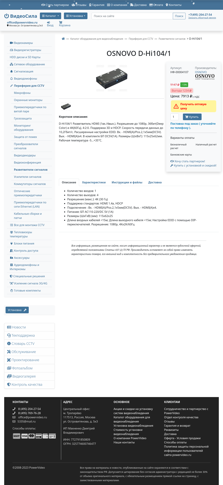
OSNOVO (201, 72)
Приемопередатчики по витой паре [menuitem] (30, 109)
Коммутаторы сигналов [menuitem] (30, 184)
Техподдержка (21, 335)
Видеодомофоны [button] (23, 78)
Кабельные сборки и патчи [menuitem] (28, 216)
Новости (16, 327)
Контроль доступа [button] (24, 251)
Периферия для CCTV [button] (27, 86)
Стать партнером (55, 5)
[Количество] (174, 117)
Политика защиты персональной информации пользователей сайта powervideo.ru (186, 451)
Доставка (138, 5)
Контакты (174, 5)
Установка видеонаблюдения (133, 426)
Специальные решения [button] (27, 276)
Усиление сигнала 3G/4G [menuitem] (28, 283)
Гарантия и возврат (177, 426)
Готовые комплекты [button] (25, 290)
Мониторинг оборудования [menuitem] (23, 128)
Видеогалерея (21, 376)
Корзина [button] (64, 24)
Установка (17, 310)
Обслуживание (21, 351)
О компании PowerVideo (130, 438)
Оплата (156, 5)
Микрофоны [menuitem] (22, 93)
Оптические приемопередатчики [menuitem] (28, 193)
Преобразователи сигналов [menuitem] (26, 146)
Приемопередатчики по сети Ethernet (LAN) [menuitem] (30, 204)
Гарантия (97, 5)
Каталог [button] (49, 16)
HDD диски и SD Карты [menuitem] (25, 57)
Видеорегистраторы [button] (25, 50)
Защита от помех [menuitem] (25, 137)
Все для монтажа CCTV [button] (27, 225)
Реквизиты (171, 430)
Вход (50, 24)
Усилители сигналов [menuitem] (27, 177)
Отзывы (79, 5)
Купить (192, 117)
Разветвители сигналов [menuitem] (31, 170)
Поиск (179, 16)
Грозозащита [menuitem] (23, 118)
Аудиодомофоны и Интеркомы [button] (24, 267)
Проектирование (23, 360)
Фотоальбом (20, 368)
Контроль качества (25, 384)
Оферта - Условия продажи (182, 438)
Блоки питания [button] (22, 243)
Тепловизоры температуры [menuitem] (21, 234)
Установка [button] (74, 16)
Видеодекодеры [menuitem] (25, 155)
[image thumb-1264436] (66, 106)
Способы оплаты (175, 442)
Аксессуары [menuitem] (19, 258)
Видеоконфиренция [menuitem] (27, 162)
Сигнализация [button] (21, 71)
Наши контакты (124, 442)
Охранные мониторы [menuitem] (28, 100)
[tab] (69, 182)
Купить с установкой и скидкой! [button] (193, 165)
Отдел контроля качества (181, 417)
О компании (117, 5)
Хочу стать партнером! (187, 161)
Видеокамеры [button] (21, 43)
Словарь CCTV (20, 343)
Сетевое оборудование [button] (27, 64)
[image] (111, 79)
